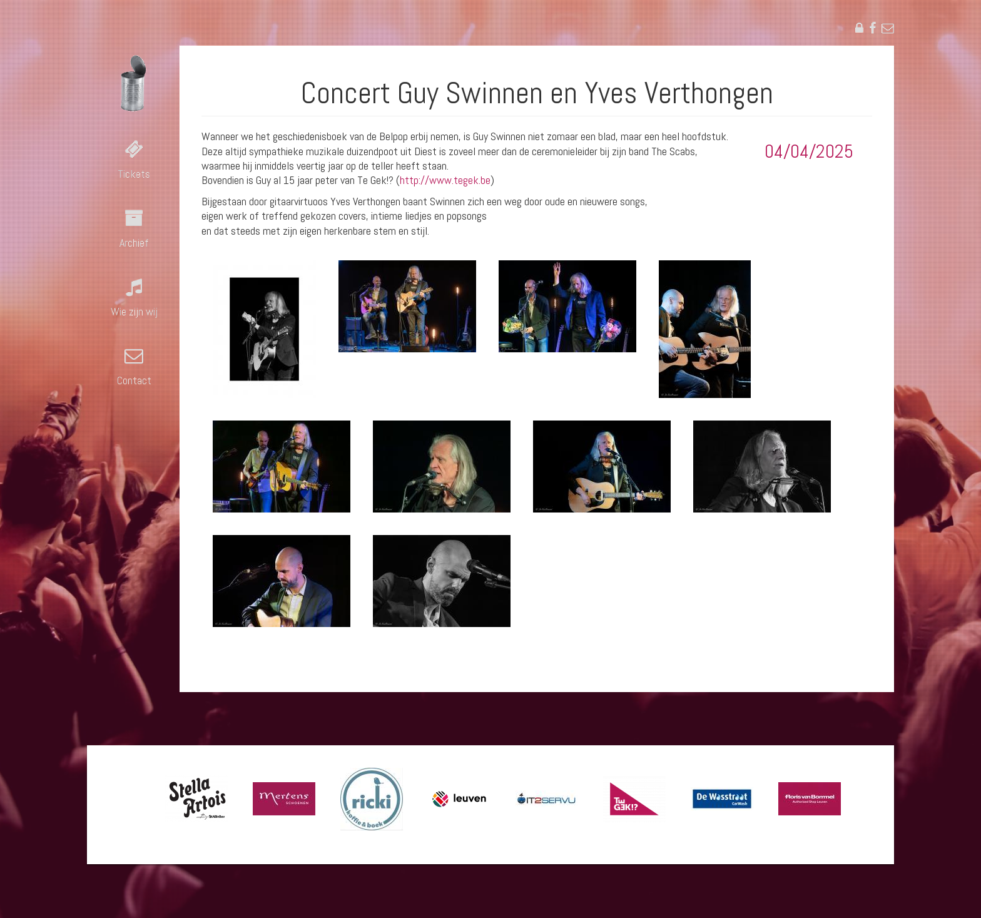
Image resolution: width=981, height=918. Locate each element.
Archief (134, 242)
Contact (134, 380)
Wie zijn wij (134, 311)
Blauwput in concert (134, 83)
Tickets (134, 173)
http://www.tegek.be (445, 180)
